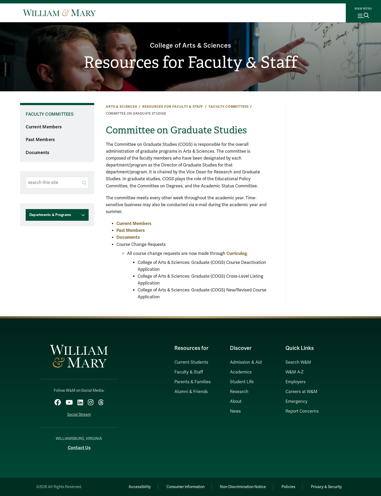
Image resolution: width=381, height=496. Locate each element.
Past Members (40, 139)
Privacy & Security (326, 487)
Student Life (242, 382)
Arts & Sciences (121, 107)
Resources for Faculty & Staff (190, 62)
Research (239, 391)
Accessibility (140, 487)
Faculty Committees (228, 107)
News (235, 411)
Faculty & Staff (188, 372)
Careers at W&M (301, 391)
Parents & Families (192, 382)
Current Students (191, 362)
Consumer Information (185, 487)
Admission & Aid (246, 362)
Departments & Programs (50, 215)
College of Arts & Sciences (190, 45)
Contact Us (79, 447)
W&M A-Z (294, 372)
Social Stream (79, 414)
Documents (37, 152)
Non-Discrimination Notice (243, 487)
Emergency (296, 401)
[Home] (59, 13)
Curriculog (236, 253)
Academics (241, 372)
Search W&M (298, 362)
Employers (295, 382)
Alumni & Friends (191, 391)
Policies (288, 487)
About (236, 401)
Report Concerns (302, 411)
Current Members (44, 127)
